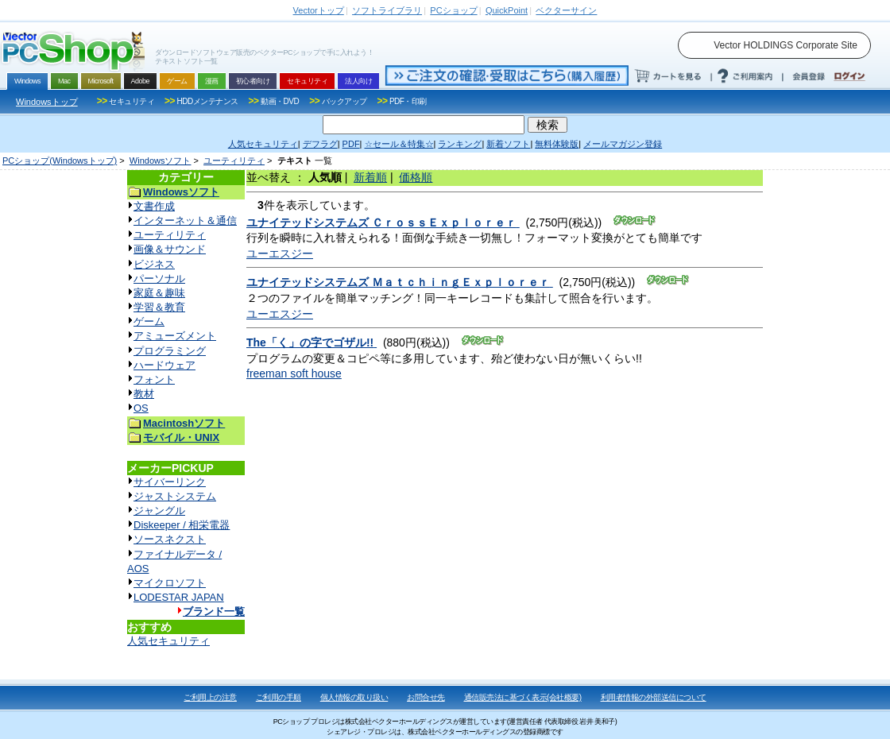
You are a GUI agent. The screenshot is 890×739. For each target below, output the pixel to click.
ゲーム (149, 321)
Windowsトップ (47, 101)
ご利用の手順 (278, 697)
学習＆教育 (159, 307)
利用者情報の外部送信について (653, 697)
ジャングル (159, 511)
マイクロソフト (170, 583)
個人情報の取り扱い (354, 697)
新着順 (370, 177)
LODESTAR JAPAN (179, 597)
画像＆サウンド (170, 249)
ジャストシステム (175, 496)
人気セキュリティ (168, 641)
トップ (318, 10)
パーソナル (159, 278)
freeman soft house (294, 373)
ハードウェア (164, 365)
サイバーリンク (170, 482)
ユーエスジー (279, 253)
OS (141, 408)
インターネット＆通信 (185, 220)
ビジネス (154, 264)
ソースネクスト (170, 539)
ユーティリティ (234, 160)
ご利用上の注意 (210, 697)
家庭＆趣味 (159, 293)
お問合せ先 (426, 697)
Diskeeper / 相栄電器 (182, 525)
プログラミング (170, 351)
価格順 (415, 177)
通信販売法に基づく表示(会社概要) (523, 697)
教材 (144, 394)
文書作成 (154, 206)
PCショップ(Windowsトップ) (59, 160)
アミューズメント (175, 336)
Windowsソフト (161, 160)
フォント (154, 379)
